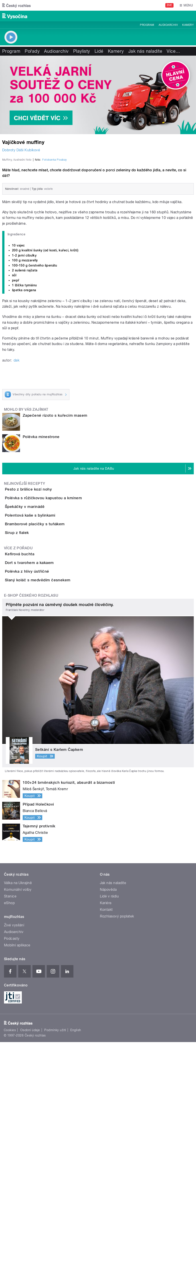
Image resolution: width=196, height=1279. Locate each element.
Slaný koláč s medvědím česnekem (55, 804)
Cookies (10, 1267)
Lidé (99, 51)
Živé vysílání (14, 1162)
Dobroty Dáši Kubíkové (21, 150)
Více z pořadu (18, 734)
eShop (9, 1140)
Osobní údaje (30, 1267)
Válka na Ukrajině (18, 1120)
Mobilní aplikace (17, 1182)
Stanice (10, 1133)
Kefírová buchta (37, 740)
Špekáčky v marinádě (42, 642)
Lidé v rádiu (109, 1133)
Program (147, 24)
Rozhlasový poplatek (117, 1153)
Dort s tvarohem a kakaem (47, 761)
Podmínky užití (55, 1267)
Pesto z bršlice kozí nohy (46, 599)
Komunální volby (17, 1127)
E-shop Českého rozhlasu (31, 832)
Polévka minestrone (41, 547)
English (75, 1267)
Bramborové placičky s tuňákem (53, 685)
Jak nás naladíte (145, 51)
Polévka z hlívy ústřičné (45, 783)
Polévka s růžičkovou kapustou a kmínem (61, 621)
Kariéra (105, 1140)
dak (16, 470)
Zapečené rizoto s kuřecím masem (55, 525)
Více (173, 51)
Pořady (32, 51)
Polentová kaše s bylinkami (48, 663)
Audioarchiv (168, 24)
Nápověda (108, 1127)
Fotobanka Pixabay (54, 270)
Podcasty (12, 1176)
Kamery (188, 24)
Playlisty (81, 51)
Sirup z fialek (35, 706)
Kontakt (106, 1147)
